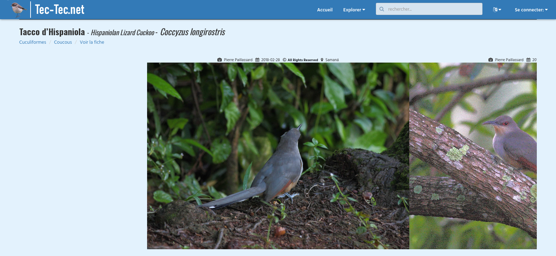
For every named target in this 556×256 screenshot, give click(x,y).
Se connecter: (531, 9)
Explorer (354, 9)
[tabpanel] (278, 153)
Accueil (325, 9)
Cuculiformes (32, 42)
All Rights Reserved (303, 60)
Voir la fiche (92, 42)
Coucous (63, 42)
